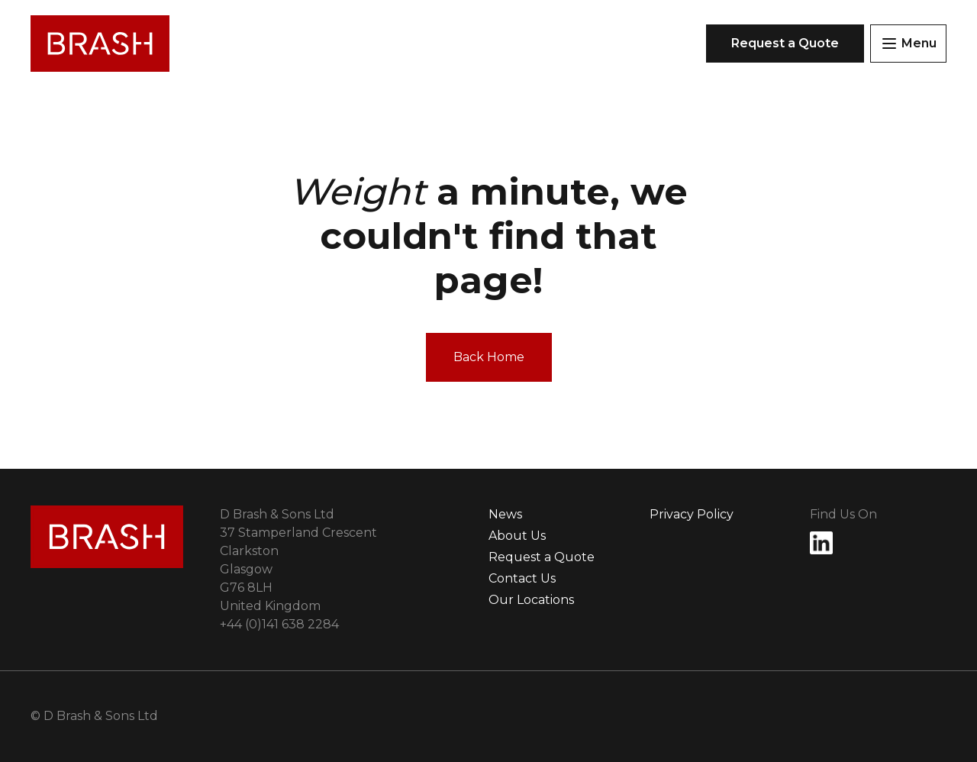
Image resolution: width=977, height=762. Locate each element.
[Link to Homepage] (100, 44)
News (505, 514)
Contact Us (522, 578)
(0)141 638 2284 (279, 624)
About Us (517, 535)
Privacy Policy (692, 514)
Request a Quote (541, 557)
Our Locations (531, 599)
